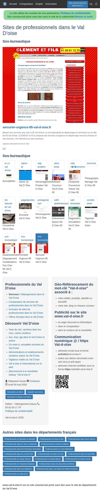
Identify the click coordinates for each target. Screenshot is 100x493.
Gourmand (51, 4)
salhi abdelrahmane (59, 202)
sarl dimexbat (75, 202)
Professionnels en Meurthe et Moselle (20, 439)
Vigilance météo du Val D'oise (24, 359)
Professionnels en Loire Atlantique (59, 449)
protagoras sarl (43, 202)
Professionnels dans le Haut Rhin (81, 454)
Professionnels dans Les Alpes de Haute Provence (57, 469)
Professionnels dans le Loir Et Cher (19, 454)
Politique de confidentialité (75, 13)
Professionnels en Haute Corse (77, 459)
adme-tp (24, 165)
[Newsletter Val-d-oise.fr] (90, 4)
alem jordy (56, 165)
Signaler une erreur (35, 392)
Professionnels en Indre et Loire (50, 454)
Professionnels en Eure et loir (51, 439)
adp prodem (42, 165)
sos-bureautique (10, 238)
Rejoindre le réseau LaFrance (19, 397)
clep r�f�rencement (75, 165)
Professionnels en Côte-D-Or (16, 474)
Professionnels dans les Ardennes (18, 469)
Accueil (13, 4)
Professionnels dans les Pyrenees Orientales (23, 449)
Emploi (39, 4)
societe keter (90, 202)
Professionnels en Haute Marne (48, 459)
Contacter (35, 381)
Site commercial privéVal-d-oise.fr (77, 4)
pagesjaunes (26, 200)
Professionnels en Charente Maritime (20, 464)
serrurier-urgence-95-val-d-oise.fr (27, 127)
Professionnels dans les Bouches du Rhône (56, 464)
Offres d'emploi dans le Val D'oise (26, 317)
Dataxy (33, 404)
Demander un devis (15, 392)
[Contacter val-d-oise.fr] (96, 4)
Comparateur (26, 4)
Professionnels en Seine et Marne (54, 444)
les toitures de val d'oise (8, 205)
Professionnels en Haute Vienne (18, 459)
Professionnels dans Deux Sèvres (81, 439)
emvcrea (91, 163)
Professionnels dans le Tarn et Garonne (21, 444)
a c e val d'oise (8, 167)
